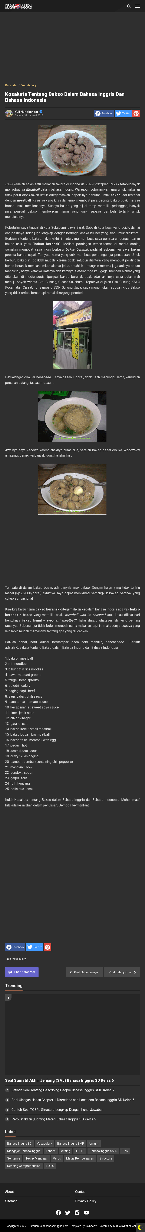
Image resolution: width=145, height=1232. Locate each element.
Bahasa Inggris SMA (103, 1151)
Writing (65, 1151)
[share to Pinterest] (136, 113)
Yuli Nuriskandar (28, 112)
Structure (105, 1158)
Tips (125, 1151)
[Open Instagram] (77, 1212)
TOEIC (50, 1166)
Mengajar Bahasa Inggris (23, 1151)
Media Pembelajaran (80, 1158)
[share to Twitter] (123, 113)
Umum (94, 1143)
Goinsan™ (91, 1226)
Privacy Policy (85, 1201)
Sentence (13, 1158)
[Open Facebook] (58, 1212)
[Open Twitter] (67, 1212)
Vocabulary (19, 958)
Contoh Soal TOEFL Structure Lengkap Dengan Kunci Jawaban (57, 1110)
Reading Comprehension (23, 1166)
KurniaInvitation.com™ (126, 1226)
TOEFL (80, 1151)
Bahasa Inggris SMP (70, 1143)
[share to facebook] (104, 113)
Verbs (57, 1158)
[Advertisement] (72, 48)
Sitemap (11, 1201)
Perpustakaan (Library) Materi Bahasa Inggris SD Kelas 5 (53, 1119)
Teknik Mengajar (37, 1158)
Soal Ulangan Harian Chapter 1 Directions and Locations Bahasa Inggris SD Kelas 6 (72, 1100)
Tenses (51, 1151)
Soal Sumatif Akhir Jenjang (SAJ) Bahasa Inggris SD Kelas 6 (59, 1080)
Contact (80, 1192)
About (9, 1192)
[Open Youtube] (86, 1212)
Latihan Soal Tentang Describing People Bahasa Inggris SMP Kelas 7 (62, 1090)
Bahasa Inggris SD (19, 1143)
